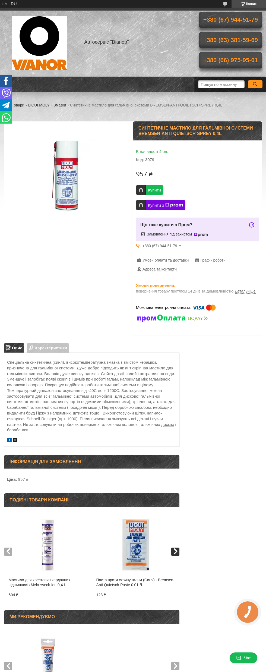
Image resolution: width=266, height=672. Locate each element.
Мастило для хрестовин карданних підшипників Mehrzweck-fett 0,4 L (39, 582)
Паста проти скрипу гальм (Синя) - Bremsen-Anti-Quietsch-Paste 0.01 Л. (135, 582)
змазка (113, 362)
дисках (167, 424)
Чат (243, 657)
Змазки (59, 105)
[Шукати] (255, 84)
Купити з (165, 205)
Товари (18, 105)
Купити (154, 190)
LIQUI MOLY (39, 105)
